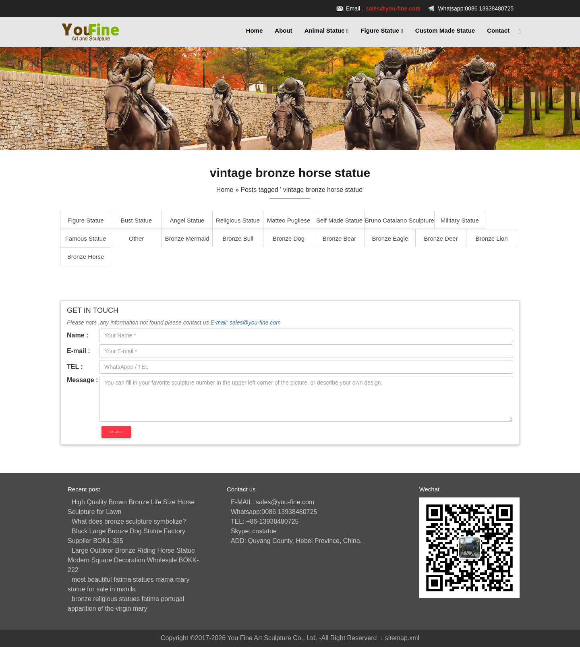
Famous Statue (85, 238)
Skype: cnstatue (254, 531)
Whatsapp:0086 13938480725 (476, 8)
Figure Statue (85, 220)
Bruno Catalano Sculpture (399, 220)
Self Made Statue (339, 220)
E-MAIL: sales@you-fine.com (272, 502)
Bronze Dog (288, 238)
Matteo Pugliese (289, 220)
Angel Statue (187, 220)
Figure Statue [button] (381, 30)
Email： (383, 8)
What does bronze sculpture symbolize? (129, 521)
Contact (498, 30)
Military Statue (460, 220)
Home (254, 30)
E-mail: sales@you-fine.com (245, 322)
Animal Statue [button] (326, 30)
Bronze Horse (85, 256)
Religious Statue (238, 220)
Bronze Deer (441, 238)
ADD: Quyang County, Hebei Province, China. (296, 540)
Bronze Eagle (390, 238)
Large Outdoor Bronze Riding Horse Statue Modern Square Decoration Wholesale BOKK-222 (133, 560)
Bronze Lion (491, 238)
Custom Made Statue (445, 30)
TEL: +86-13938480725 (265, 521)
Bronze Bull (237, 238)
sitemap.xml (402, 638)
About (283, 30)
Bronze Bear (339, 238)
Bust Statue (136, 220)
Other (136, 238)
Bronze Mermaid (187, 238)
